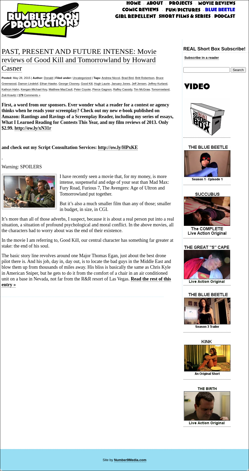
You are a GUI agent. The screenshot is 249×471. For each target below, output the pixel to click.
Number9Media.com (130, 460)
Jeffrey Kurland (157, 83)
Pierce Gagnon (101, 89)
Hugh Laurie (102, 83)
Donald (48, 77)
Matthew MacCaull (60, 89)
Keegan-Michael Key (34, 89)
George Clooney (69, 83)
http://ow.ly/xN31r (33, 128)
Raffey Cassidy (122, 89)
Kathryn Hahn (10, 89)
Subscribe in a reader (201, 58)
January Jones (120, 83)
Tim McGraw (142, 89)
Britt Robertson (144, 77)
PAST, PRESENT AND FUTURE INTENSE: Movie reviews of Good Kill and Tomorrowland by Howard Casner (79, 59)
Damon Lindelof (28, 83)
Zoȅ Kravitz (9, 95)
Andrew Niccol (111, 77)
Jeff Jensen (139, 83)
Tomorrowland (160, 89)
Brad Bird (128, 77)
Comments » (30, 95)
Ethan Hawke (48, 83)
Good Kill (87, 83)
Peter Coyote (82, 89)
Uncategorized (82, 77)
